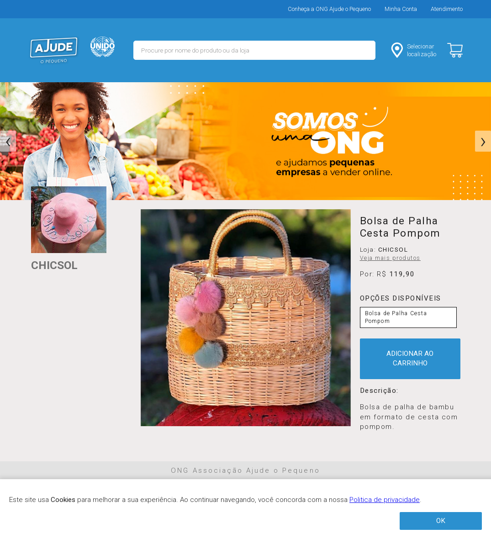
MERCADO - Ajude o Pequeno (53, 50)
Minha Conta (401, 8)
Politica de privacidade (384, 500)
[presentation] (8, 141)
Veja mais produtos (390, 258)
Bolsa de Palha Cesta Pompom (396, 317)
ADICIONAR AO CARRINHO (409, 358)
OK (440, 521)
